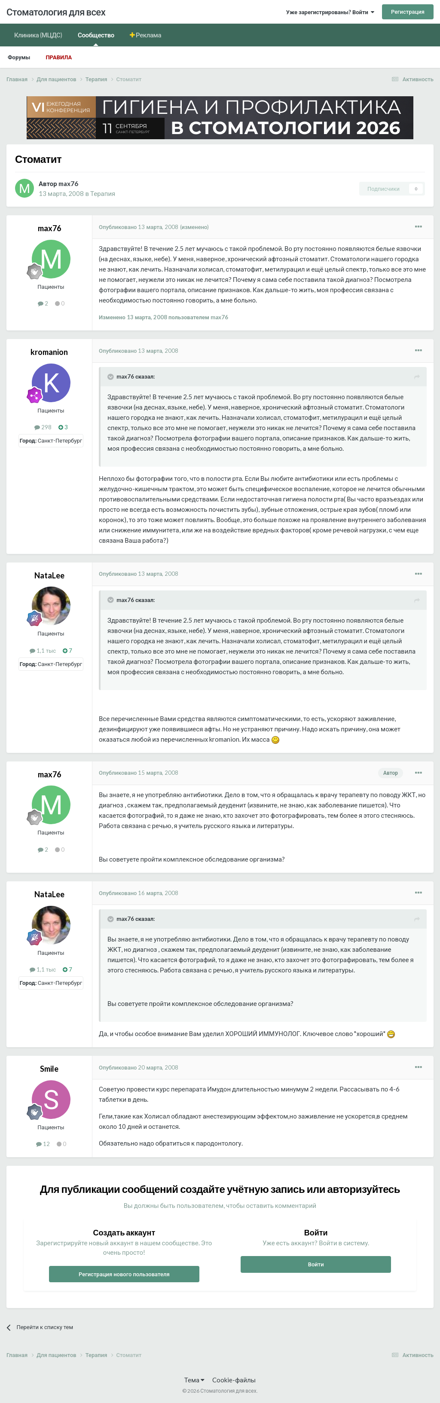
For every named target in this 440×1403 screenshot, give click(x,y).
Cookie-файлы (234, 1380)
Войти (316, 1264)
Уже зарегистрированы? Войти (330, 12)
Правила (59, 57)
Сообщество (96, 38)
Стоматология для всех (55, 12)
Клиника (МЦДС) (38, 35)
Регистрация (408, 11)
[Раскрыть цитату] (111, 376)
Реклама (148, 35)
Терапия (102, 193)
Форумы (19, 57)
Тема (194, 1380)
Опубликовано (139, 226)
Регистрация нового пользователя (124, 1274)
